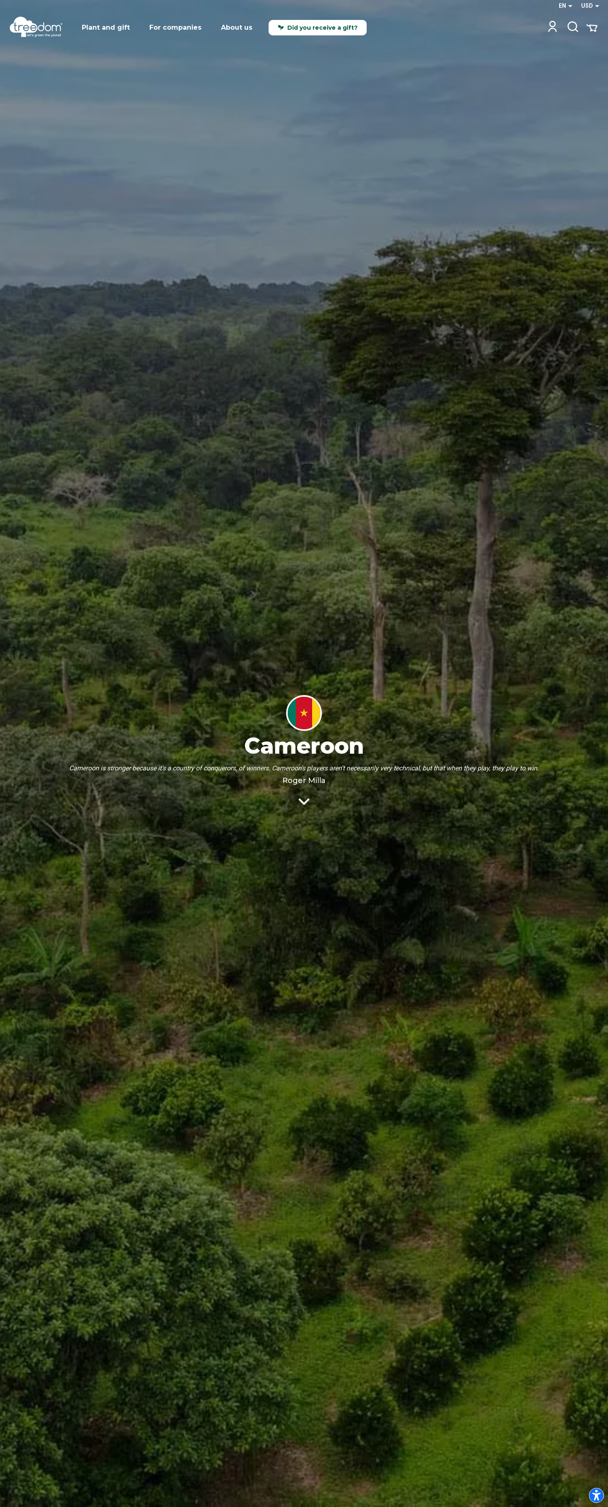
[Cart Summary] (592, 27)
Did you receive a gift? (318, 27)
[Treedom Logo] (39, 28)
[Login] (552, 27)
